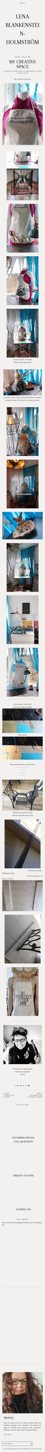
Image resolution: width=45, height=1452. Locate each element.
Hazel (22, 770)
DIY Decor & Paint (23, 767)
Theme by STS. (37, 1449)
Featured (38, 71)
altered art (7, 71)
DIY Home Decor (28, 71)
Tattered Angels (23, 73)
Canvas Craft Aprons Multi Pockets (22, 699)
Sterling (23, 775)
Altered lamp (17, 71)
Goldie (22, 773)
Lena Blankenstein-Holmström (14, 1449)
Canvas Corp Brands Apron (22, 1021)
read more (7, 1434)
